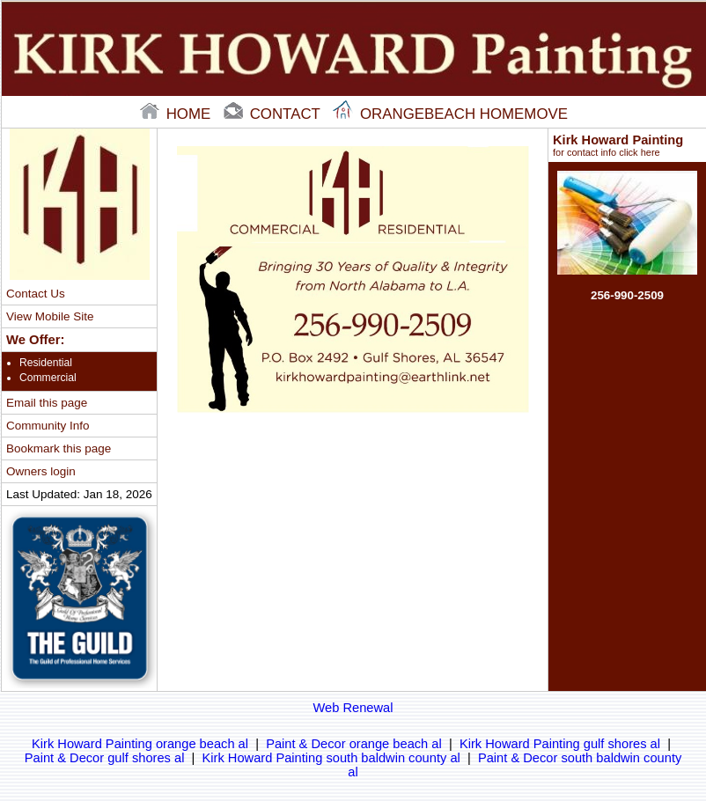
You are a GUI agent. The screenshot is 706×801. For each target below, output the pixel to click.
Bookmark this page (58, 448)
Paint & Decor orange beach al (354, 744)
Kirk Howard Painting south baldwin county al (331, 758)
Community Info (47, 425)
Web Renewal (353, 708)
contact (274, 114)
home (177, 114)
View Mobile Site (49, 316)
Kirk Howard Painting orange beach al (140, 744)
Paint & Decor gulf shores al (105, 758)
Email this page (46, 402)
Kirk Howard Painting (627, 145)
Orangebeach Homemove (450, 114)
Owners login (41, 471)
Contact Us (35, 293)
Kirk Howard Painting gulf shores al (560, 744)
